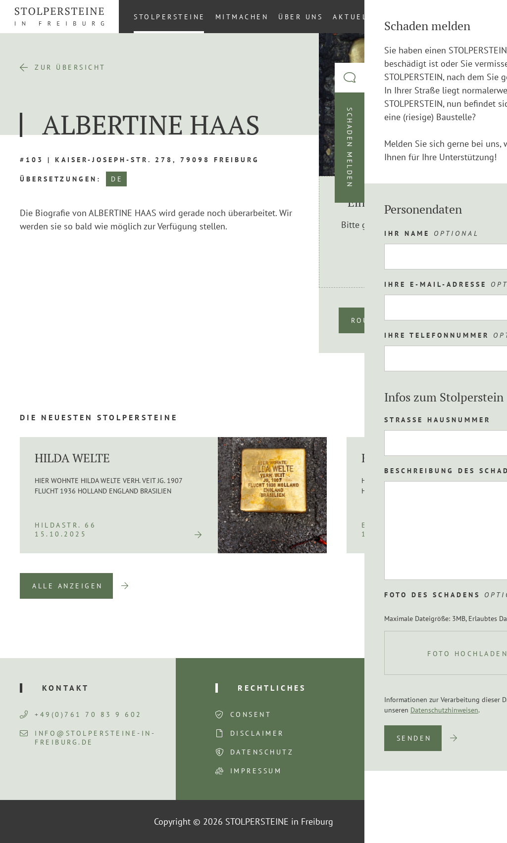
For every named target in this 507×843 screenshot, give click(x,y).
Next (472, 586)
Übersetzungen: (60, 179)
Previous (421, 586)
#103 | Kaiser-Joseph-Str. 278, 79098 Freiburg (139, 159)
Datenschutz (262, 752)
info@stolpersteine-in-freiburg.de (87, 738)
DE (117, 179)
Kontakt (414, 16)
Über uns (300, 16)
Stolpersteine (169, 16)
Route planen (385, 320)
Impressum (256, 770)
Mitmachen (242, 16)
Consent (251, 714)
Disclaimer (257, 733)
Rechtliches (272, 688)
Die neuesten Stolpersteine (99, 417)
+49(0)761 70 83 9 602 (81, 714)
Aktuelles (358, 16)
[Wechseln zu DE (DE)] (486, 16)
